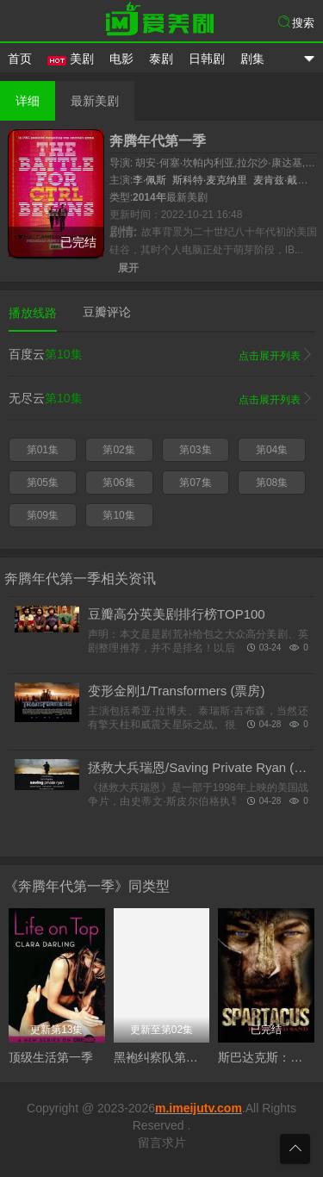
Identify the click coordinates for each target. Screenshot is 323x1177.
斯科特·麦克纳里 (209, 180)
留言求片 (162, 1142)
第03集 (195, 450)
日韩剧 (207, 58)
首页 (20, 58)
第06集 (118, 482)
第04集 (272, 450)
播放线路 (33, 313)
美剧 (70, 58)
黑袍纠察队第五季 (162, 1057)
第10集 (118, 515)
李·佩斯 (149, 180)
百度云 (161, 355)
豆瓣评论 (107, 312)
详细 (28, 101)
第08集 (272, 482)
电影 (121, 58)
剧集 (252, 58)
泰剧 (161, 58)
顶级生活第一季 (51, 1057)
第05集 (43, 482)
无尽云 (161, 398)
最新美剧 (95, 101)
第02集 (118, 450)
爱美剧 (162, 21)
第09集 (43, 515)
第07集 (195, 482)
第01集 (43, 450)
